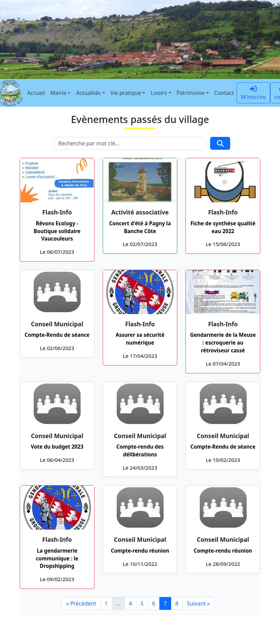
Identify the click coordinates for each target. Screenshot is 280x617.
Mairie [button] (58, 93)
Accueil (36, 93)
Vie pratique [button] (126, 93)
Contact (224, 93)
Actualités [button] (88, 93)
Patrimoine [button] (191, 93)
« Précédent (81, 603)
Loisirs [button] (159, 93)
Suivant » (198, 603)
